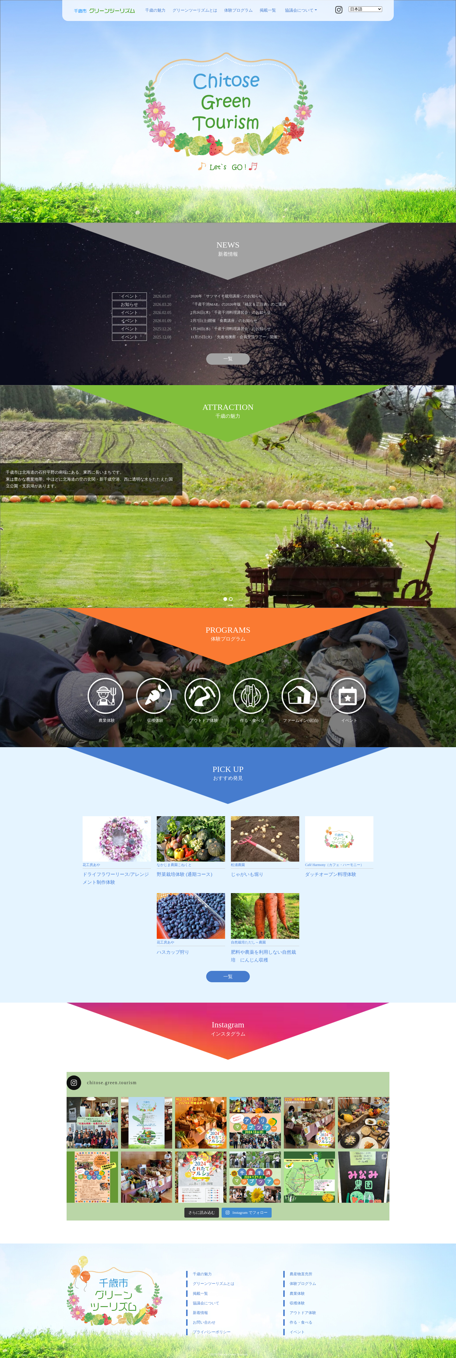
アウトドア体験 (303, 1313)
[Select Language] (365, 9)
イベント (297, 1332)
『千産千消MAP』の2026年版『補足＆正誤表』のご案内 (241, 304)
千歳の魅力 (155, 10)
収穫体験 (297, 1303)
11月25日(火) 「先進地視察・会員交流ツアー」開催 (237, 337)
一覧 (228, 359)
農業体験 (297, 1293)
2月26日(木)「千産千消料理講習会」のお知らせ (233, 312)
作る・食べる (301, 1322)
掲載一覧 (268, 10)
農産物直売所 (301, 1274)
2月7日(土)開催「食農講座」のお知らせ (226, 320)
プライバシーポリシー (212, 1332)
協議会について (299, 10)
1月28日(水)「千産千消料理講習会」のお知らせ (233, 329)
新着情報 (200, 1313)
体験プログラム (238, 10)
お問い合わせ (204, 1322)
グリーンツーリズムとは (194, 10)
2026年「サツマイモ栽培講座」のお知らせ (229, 296)
